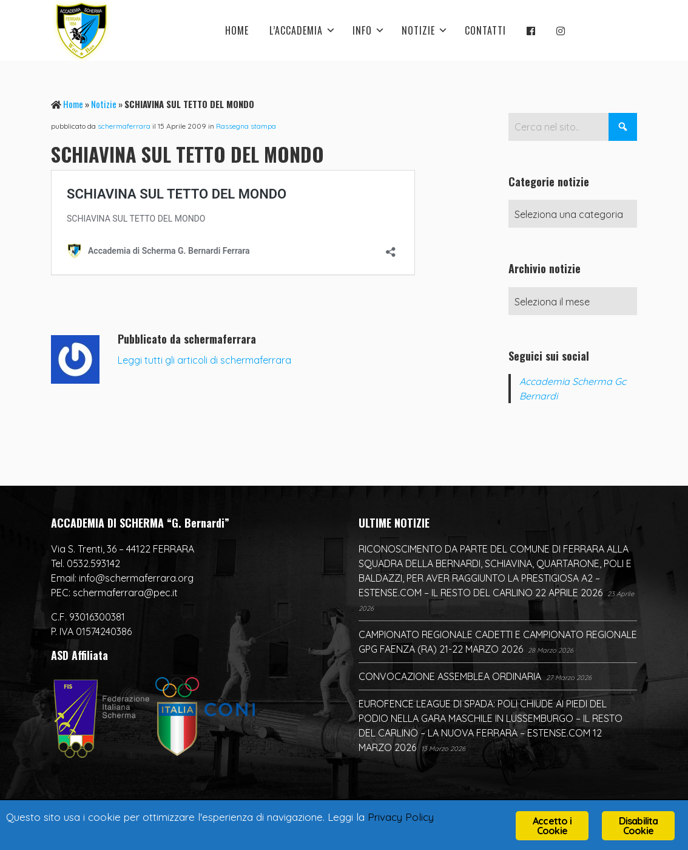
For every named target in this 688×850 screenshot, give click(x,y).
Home (73, 103)
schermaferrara (124, 126)
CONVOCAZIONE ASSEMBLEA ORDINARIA (450, 676)
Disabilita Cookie (638, 826)
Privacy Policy (401, 817)
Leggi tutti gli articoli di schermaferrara (204, 360)
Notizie (103, 103)
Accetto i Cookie (552, 826)
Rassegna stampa (246, 126)
